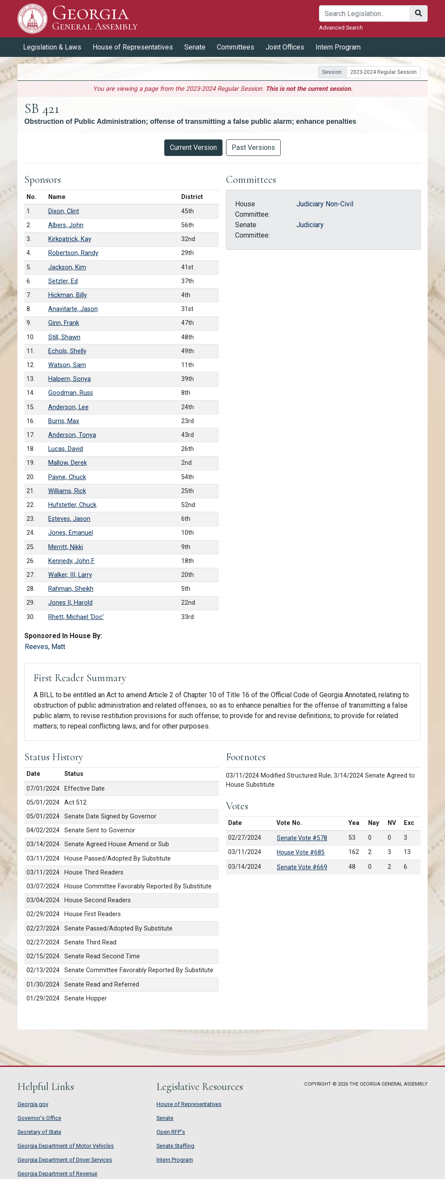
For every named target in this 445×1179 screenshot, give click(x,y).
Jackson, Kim (67, 267)
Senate (195, 47)
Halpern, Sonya (69, 379)
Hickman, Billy (67, 295)
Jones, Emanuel (70, 533)
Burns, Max (63, 421)
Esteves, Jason (69, 519)
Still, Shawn (64, 337)
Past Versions (253, 147)
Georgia (95, 18)
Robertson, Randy (73, 253)
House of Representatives (133, 47)
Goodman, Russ (70, 393)
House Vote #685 (301, 852)
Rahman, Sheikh (70, 589)
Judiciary (310, 225)
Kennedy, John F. (71, 561)
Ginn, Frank (63, 323)
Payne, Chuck (67, 477)
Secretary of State (39, 1132)
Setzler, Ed (63, 281)
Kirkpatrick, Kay (69, 239)
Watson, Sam (67, 365)
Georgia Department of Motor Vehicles (65, 1146)
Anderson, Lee (68, 407)
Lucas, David (65, 449)
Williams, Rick (67, 491)
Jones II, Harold (70, 602)
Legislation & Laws (52, 47)
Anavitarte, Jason (73, 309)
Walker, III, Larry (70, 575)
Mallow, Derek (67, 463)
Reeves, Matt (45, 646)
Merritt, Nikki (65, 547)
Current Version (193, 147)
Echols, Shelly (67, 351)
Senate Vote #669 (302, 867)
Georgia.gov (32, 1104)
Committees (235, 47)
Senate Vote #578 (302, 838)
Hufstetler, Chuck (72, 505)
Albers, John (65, 225)
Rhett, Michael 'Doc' (76, 617)
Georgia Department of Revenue (57, 1173)
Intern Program (338, 47)
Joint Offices (285, 47)
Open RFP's (170, 1132)
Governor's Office (39, 1118)
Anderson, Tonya (72, 435)
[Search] (364, 13)
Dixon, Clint (63, 211)
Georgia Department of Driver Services (64, 1159)
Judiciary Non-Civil (324, 204)
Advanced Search (341, 27)
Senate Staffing (175, 1146)
